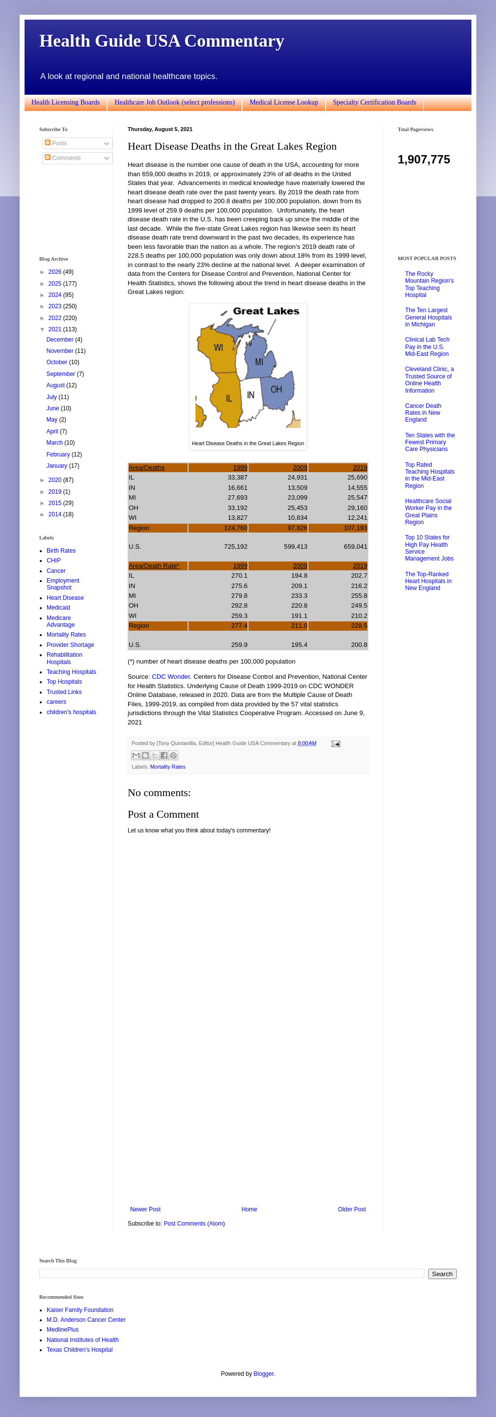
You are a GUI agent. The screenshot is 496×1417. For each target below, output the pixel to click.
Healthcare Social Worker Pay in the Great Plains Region (428, 512)
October (57, 362)
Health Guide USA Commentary (161, 41)
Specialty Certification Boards (374, 102)
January (57, 465)
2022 (56, 318)
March (55, 442)
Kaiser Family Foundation (80, 1310)
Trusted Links (64, 692)
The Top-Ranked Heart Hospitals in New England (428, 581)
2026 (56, 271)
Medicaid (58, 607)
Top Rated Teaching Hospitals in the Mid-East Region (430, 475)
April (52, 431)
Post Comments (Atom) (194, 1223)
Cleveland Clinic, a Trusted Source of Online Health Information (429, 380)
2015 (56, 503)
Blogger (263, 1373)
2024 (56, 295)
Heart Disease (65, 597)
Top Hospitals (64, 681)
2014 (56, 514)
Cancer (56, 570)
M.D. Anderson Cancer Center (86, 1319)
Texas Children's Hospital (79, 1349)
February (58, 454)
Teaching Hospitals (71, 671)
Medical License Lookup (283, 102)
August (56, 385)
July (52, 397)
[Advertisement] (248, 1125)
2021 (56, 329)
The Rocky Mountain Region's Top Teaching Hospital (429, 284)
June (53, 408)
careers (56, 701)
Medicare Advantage (61, 621)
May (52, 419)
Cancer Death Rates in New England (423, 413)
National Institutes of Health (83, 1340)
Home (249, 1209)
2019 (56, 491)
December (60, 339)
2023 (56, 306)
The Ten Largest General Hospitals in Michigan (428, 317)
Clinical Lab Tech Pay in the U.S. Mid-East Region (427, 346)
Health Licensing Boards (65, 102)
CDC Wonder (171, 676)
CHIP (54, 560)
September (61, 374)
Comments (63, 158)
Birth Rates (61, 550)
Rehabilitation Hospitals (65, 658)
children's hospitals (71, 712)
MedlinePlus (63, 1329)
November (60, 351)
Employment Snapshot (63, 584)
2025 (56, 283)
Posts (56, 143)
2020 (56, 480)
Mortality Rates (168, 767)
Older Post (352, 1209)
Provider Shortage (70, 645)
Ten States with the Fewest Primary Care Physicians (430, 442)
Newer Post (145, 1209)
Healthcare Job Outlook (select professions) (174, 102)
